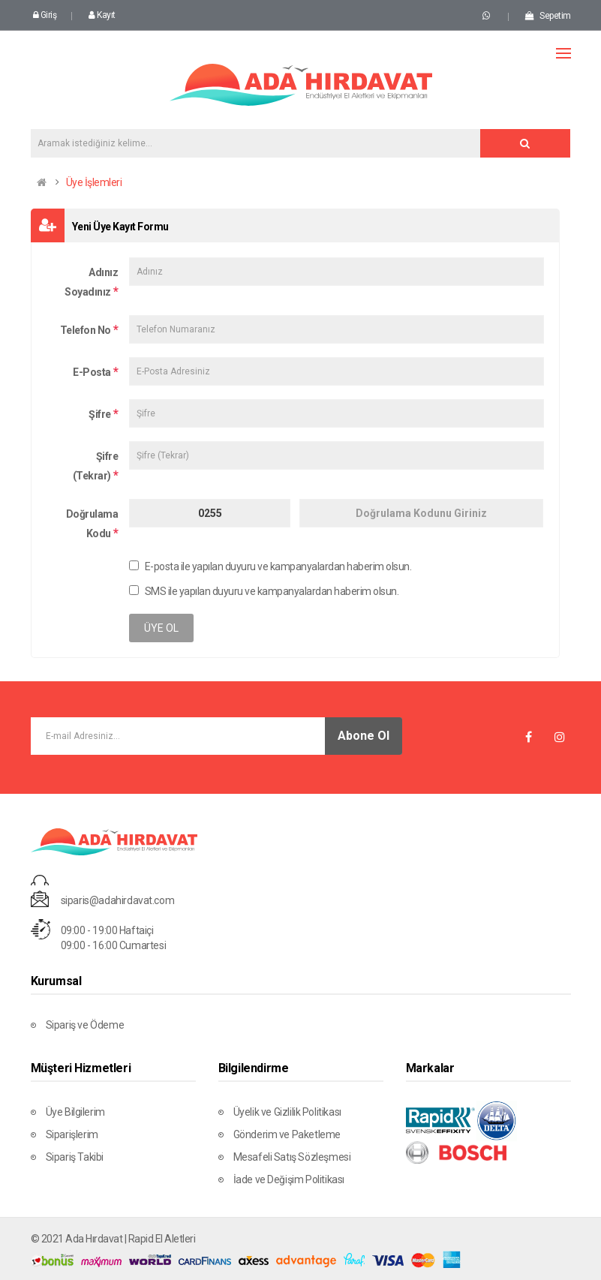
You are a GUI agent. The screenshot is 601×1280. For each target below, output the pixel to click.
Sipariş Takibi (75, 1157)
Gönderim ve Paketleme (287, 1134)
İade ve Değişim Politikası (289, 1179)
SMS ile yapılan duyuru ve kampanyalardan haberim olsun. (263, 591)
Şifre (100, 414)
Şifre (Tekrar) (96, 466)
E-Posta (92, 372)
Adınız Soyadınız (91, 282)
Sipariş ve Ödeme (85, 1025)
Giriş (45, 15)
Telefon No (85, 330)
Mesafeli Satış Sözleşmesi (292, 1157)
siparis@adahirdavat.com (118, 900)
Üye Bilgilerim (75, 1112)
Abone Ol (363, 736)
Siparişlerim (72, 1134)
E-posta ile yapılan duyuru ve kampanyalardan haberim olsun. (270, 566)
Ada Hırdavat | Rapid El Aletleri (130, 1239)
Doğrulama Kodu (92, 523)
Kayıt (102, 15)
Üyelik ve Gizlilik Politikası (287, 1112)
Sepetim (548, 16)
